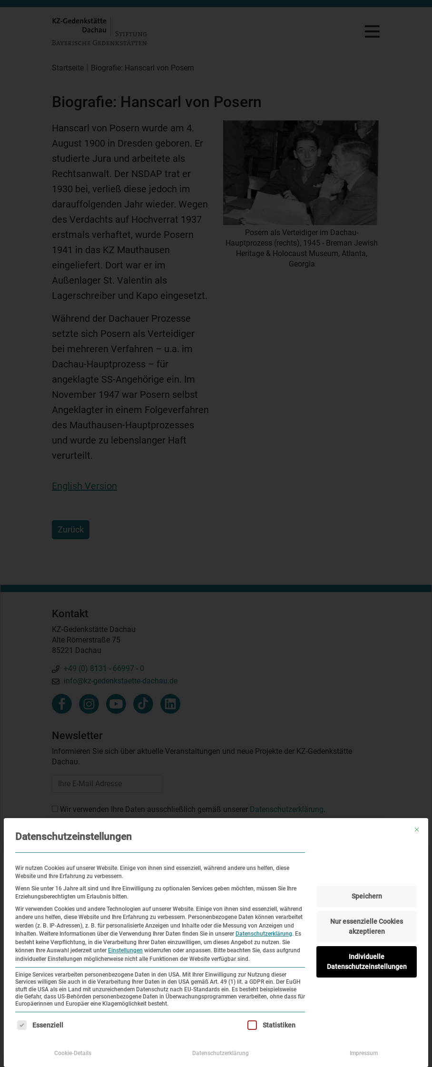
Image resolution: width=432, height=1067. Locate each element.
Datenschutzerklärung (264, 933)
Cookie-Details (72, 1053)
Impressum (364, 1053)
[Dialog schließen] (416, 829)
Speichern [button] (367, 896)
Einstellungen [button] (125, 950)
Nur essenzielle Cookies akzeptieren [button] (366, 926)
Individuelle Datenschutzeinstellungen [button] (367, 961)
